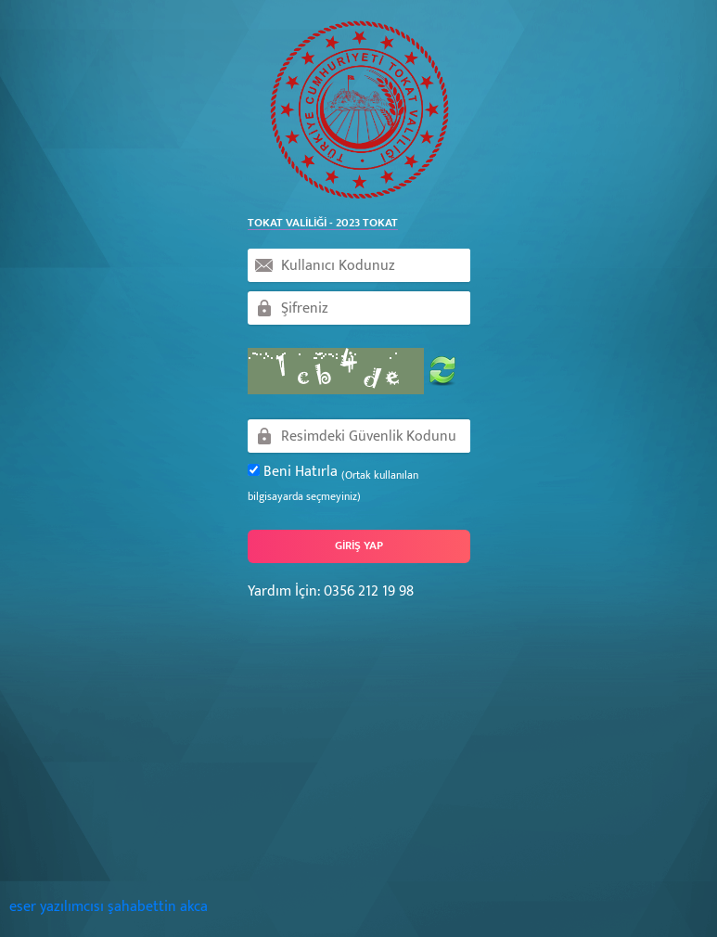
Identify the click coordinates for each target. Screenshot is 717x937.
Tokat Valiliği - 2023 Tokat (323, 223)
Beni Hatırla (333, 483)
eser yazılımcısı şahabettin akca (108, 906)
